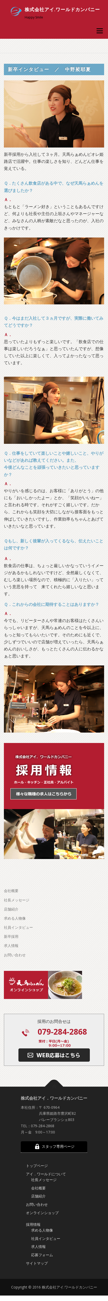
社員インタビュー (18, 941)
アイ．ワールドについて (46, 1188)
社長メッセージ (16, 914)
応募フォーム (42, 1269)
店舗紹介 (11, 923)
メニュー (99, 31)
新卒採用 (11, 950)
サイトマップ (37, 1277)
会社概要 (11, 905)
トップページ (37, 1180)
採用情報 (33, 1238)
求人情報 (11, 960)
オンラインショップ (42, 1227)
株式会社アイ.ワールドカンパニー (62, 9)
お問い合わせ (15, 969)
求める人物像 (15, 932)
